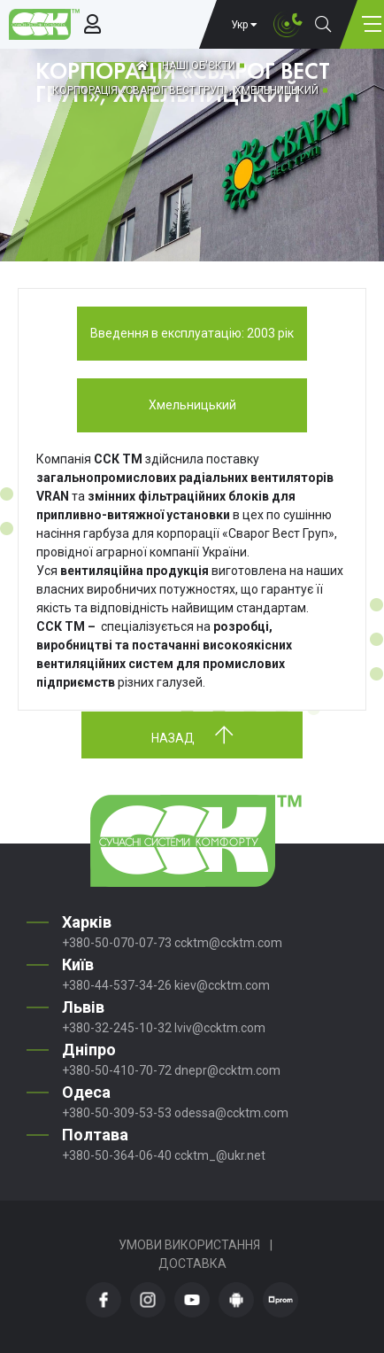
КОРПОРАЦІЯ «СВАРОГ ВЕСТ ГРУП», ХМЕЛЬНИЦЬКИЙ (185, 90)
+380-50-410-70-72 (117, 1070)
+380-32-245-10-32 (117, 1028)
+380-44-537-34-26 (117, 985)
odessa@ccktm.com (231, 1113)
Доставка (192, 1263)
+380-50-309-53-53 (117, 1113)
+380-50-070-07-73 (117, 943)
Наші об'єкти (198, 65)
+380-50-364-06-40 (117, 1155)
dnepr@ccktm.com (227, 1070)
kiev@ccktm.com (222, 985)
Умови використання (189, 1245)
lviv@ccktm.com (219, 1028)
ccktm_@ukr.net (219, 1155)
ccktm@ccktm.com (228, 943)
